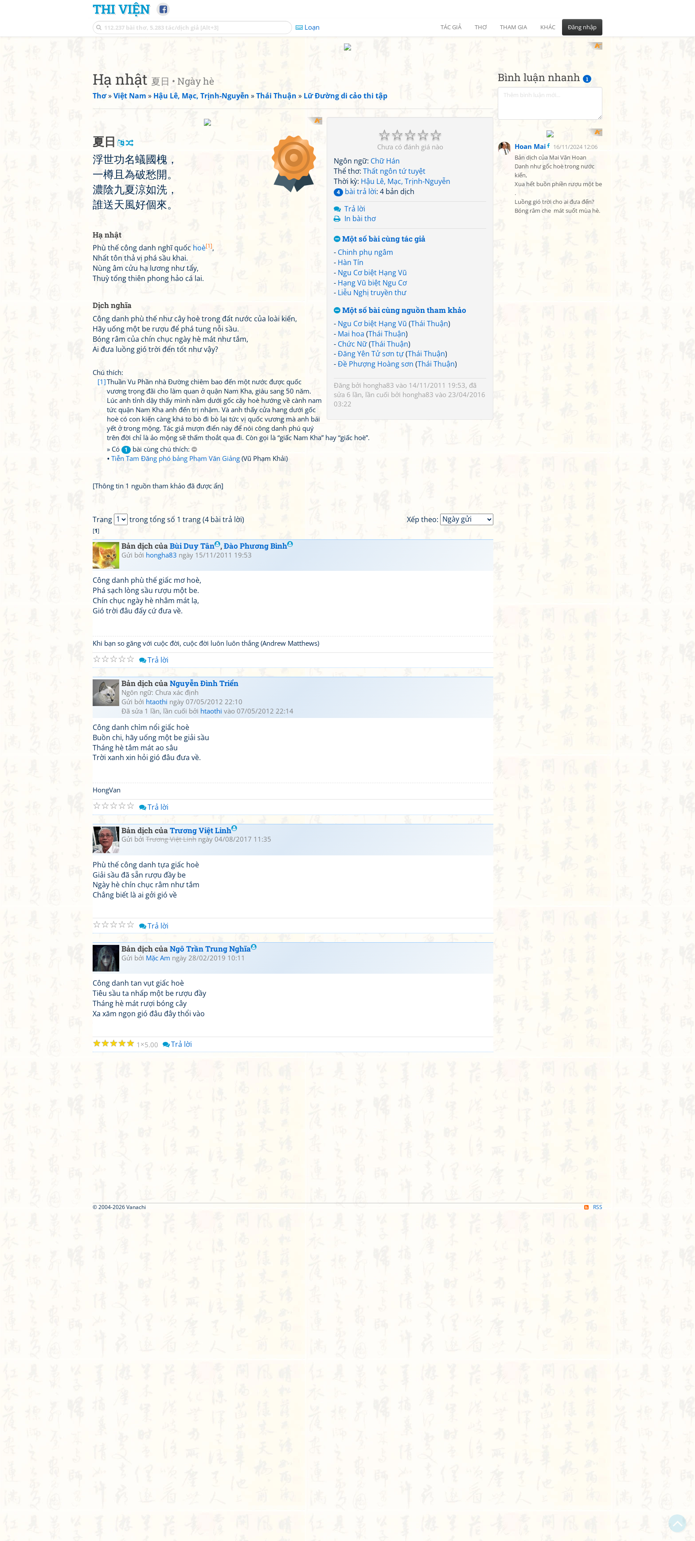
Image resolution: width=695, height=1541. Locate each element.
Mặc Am (158, 1284)
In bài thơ (360, 334)
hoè (202, 478)
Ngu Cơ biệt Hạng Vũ (372, 388)
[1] (102, 611)
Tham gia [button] (513, 27)
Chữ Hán (385, 277)
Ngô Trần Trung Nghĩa (213, 1275)
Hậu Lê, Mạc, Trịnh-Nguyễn (405, 297)
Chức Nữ (352, 459)
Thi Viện (121, 8)
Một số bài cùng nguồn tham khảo (400, 426)
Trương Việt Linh (203, 1156)
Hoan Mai (530, 341)
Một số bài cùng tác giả (380, 355)
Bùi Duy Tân (195, 872)
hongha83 (378, 501)
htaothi (157, 1027)
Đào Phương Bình (258, 872)
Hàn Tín (350, 378)
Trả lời (354, 324)
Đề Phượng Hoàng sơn (376, 480)
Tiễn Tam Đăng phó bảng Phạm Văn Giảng (175, 659)
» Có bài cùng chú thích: (152, 650)
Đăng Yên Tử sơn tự (371, 470)
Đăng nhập (582, 27)
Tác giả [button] (451, 27)
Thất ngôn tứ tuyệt (394, 287)
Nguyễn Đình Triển (204, 1009)
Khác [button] (547, 27)
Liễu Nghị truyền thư (372, 409)
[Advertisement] (347, 104)
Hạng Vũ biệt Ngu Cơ (372, 398)
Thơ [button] (481, 27)
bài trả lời (355, 307)
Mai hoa (351, 449)
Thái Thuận (429, 439)
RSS (593, 1533)
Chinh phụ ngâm (365, 368)
